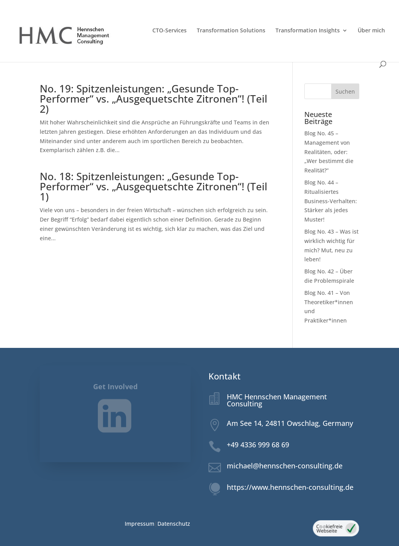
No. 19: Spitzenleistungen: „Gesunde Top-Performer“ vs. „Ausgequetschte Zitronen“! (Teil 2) (153, 99)
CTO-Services (169, 31)
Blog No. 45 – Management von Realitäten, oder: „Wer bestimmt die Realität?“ (328, 151)
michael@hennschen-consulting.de (285, 465)
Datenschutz (173, 523)
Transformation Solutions (231, 31)
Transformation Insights (307, 31)
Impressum (139, 523)
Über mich (371, 31)
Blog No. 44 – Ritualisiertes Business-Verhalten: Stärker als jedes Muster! (330, 201)
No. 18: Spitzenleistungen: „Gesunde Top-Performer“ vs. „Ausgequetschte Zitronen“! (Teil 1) (153, 186)
